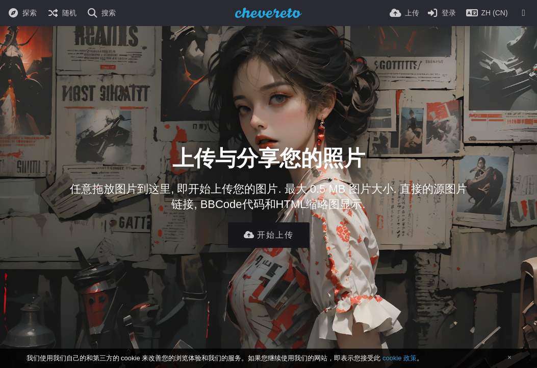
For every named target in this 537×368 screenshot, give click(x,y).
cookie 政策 (399, 358)
